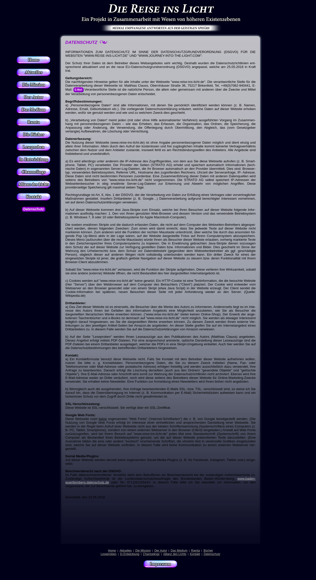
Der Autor (161, 550)
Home (112, 550)
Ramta (195, 550)
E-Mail (78, 89)
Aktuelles (126, 550)
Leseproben (108, 554)
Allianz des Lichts (174, 554)
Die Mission (143, 550)
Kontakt (195, 554)
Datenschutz (33, 209)
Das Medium (179, 550)
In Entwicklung (129, 554)
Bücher (208, 550)
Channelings (151, 554)
